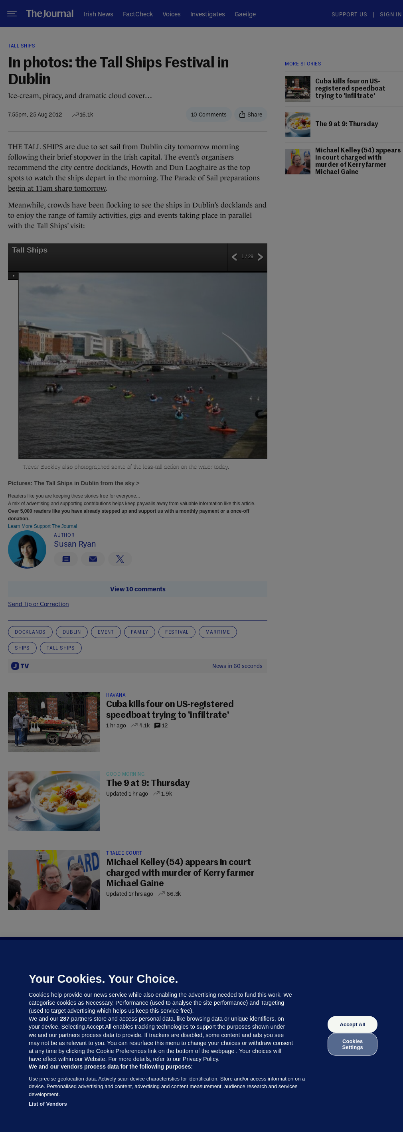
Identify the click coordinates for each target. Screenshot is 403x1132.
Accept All (352, 1024)
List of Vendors (48, 1104)
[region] (201, 1036)
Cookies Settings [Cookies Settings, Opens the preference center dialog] (352, 1044)
